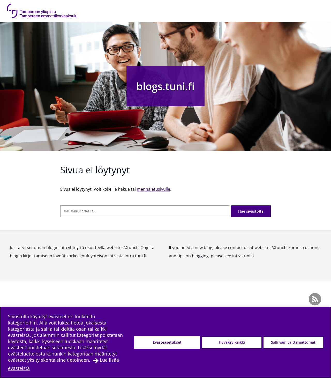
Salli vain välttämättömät (293, 342)
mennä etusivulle (153, 189)
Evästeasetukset (167, 342)
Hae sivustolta (251, 211)
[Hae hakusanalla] (144, 211)
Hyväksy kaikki (232, 342)
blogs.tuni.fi (165, 86)
